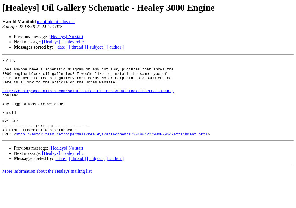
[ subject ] (96, 46)
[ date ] (61, 46)
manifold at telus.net (56, 21)
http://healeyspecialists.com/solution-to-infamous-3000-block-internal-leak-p (88, 97)
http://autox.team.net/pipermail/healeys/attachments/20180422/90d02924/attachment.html (112, 149)
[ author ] (115, 46)
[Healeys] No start (66, 36)
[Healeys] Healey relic (63, 41)
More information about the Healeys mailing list (47, 186)
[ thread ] (77, 46)
